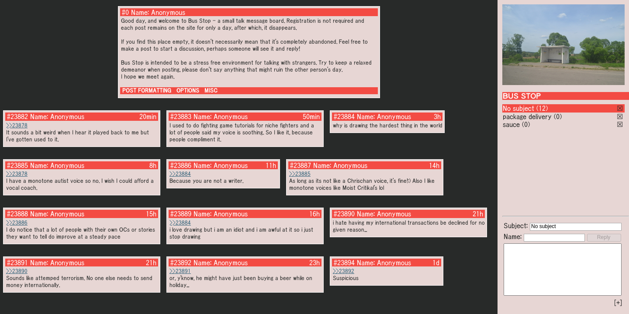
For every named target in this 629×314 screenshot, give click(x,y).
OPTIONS (187, 90)
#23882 (17, 116)
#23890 (344, 213)
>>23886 (17, 222)
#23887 (300, 165)
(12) (542, 108)
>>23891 (180, 271)
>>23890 (17, 271)
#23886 (180, 165)
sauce (511, 124)
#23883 (180, 116)
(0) (558, 116)
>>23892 (343, 271)
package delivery (527, 116)
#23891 (17, 262)
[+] (618, 302)
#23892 (180, 262)
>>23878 (17, 125)
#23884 (344, 116)
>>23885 (300, 174)
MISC (211, 90)
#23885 (17, 165)
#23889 (180, 213)
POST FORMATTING (146, 90)
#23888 (17, 213)
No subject (519, 108)
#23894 (344, 262)
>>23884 (180, 174)
